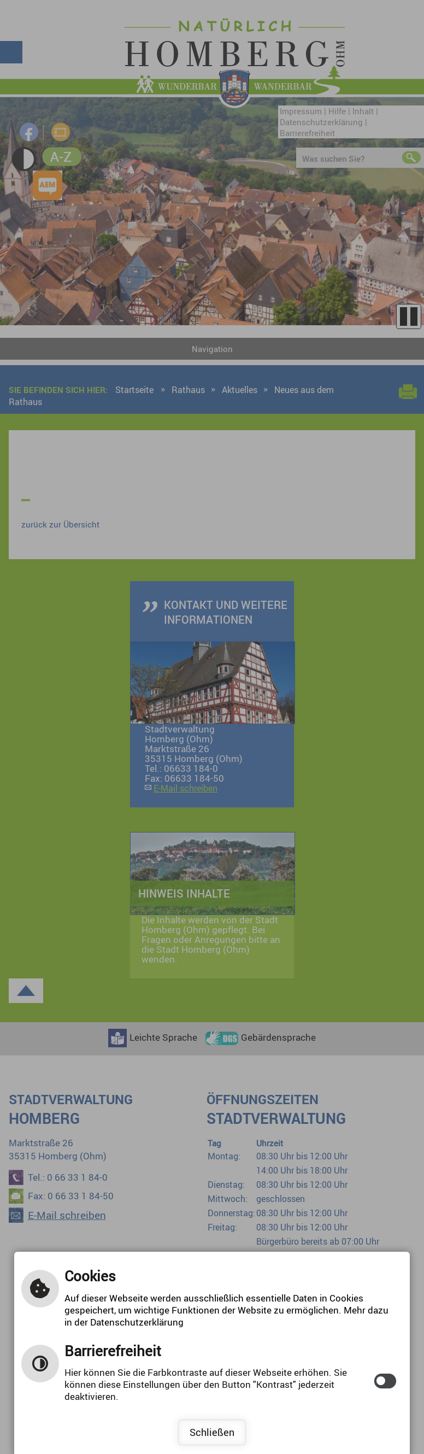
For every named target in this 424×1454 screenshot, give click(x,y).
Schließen (212, 1432)
